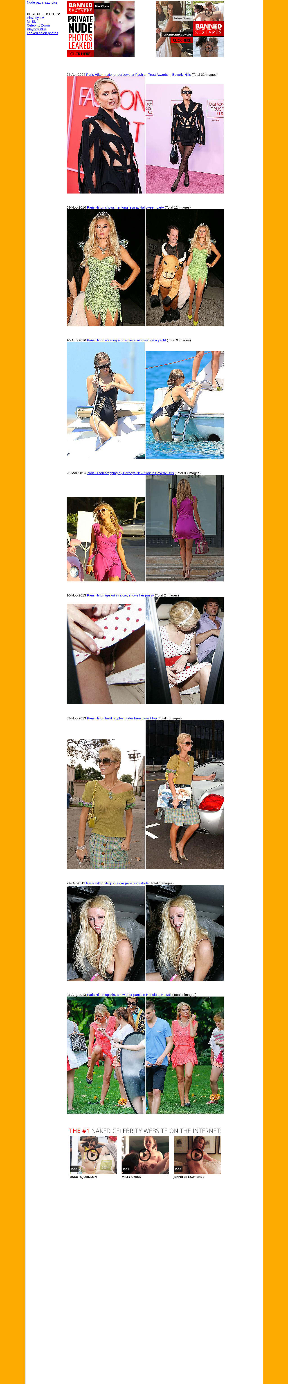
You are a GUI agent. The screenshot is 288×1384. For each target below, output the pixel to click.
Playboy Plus (37, 29)
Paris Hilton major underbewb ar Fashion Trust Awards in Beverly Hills (138, 74)
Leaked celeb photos (42, 33)
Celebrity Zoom (38, 25)
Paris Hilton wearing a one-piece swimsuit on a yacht (126, 340)
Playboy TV (35, 18)
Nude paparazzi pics (42, 2)
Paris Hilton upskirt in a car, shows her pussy (120, 595)
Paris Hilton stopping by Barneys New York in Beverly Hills (130, 473)
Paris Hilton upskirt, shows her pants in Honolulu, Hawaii (129, 995)
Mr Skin (32, 21)
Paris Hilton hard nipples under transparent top (122, 718)
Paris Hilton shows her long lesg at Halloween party (125, 207)
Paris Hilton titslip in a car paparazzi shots (117, 883)
